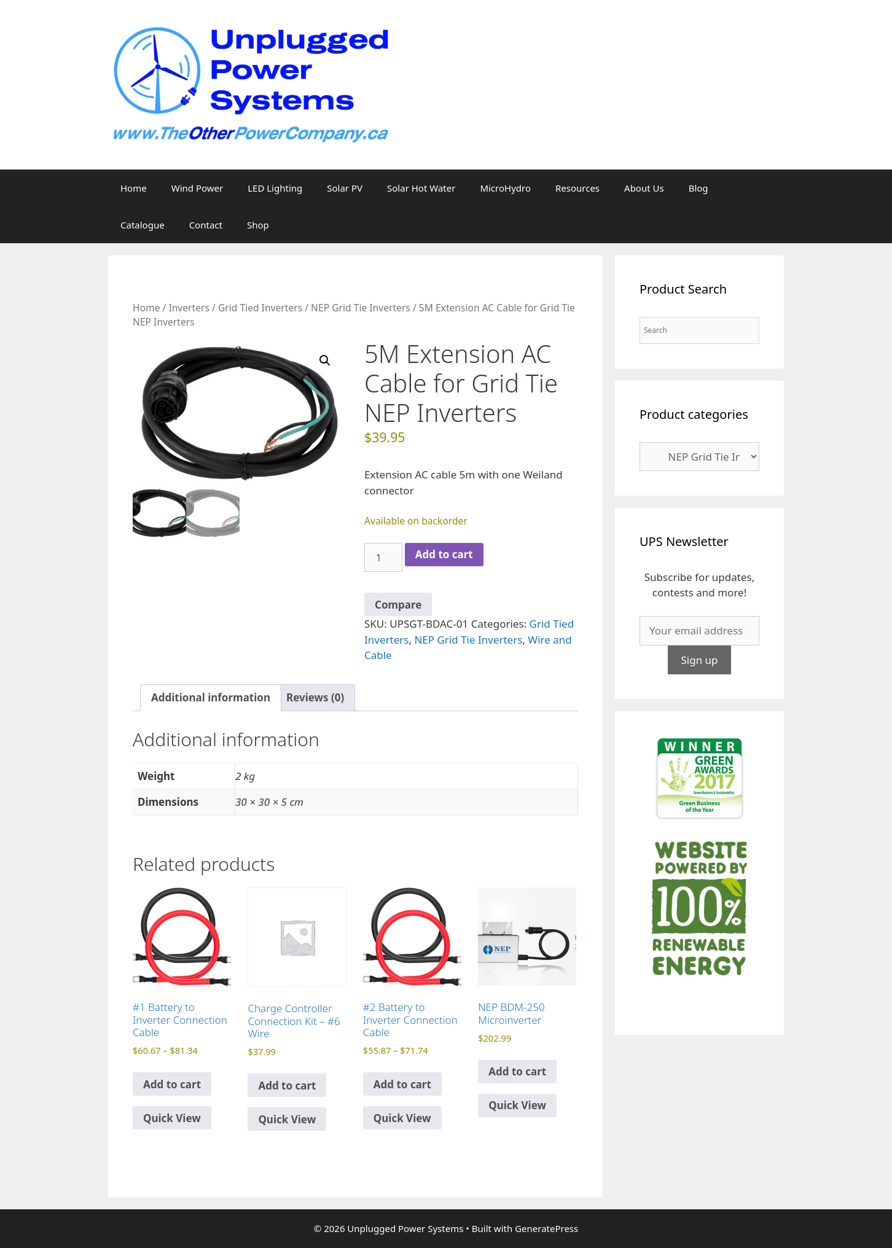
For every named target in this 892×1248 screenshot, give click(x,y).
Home (133, 188)
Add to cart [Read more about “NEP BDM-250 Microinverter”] (517, 1071)
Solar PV (344, 188)
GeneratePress (546, 1228)
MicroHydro (505, 188)
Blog (698, 188)
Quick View (172, 1118)
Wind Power (197, 188)
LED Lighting (275, 188)
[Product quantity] (383, 557)
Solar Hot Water (421, 188)
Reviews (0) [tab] (315, 697)
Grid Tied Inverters (260, 307)
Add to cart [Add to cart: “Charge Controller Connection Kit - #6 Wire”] (287, 1085)
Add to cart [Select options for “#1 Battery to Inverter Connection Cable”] (172, 1084)
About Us (644, 188)
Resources (577, 188)
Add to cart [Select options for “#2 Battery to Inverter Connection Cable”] (402, 1084)
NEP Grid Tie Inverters (360, 307)
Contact (205, 225)
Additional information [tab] (210, 697)
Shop (258, 225)
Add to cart (444, 554)
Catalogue (142, 225)
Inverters (188, 307)
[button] (325, 360)
